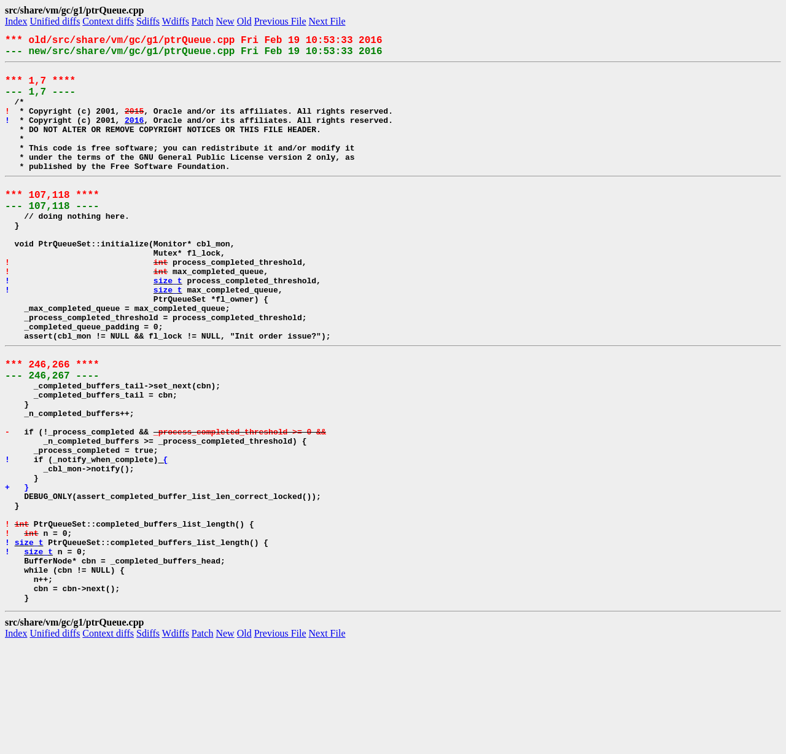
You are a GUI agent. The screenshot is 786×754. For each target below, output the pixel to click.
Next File (327, 21)
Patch (203, 21)
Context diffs (108, 21)
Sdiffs (148, 21)
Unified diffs (54, 21)
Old (244, 21)
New (225, 21)
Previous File (280, 21)
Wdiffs (175, 21)
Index (16, 21)
